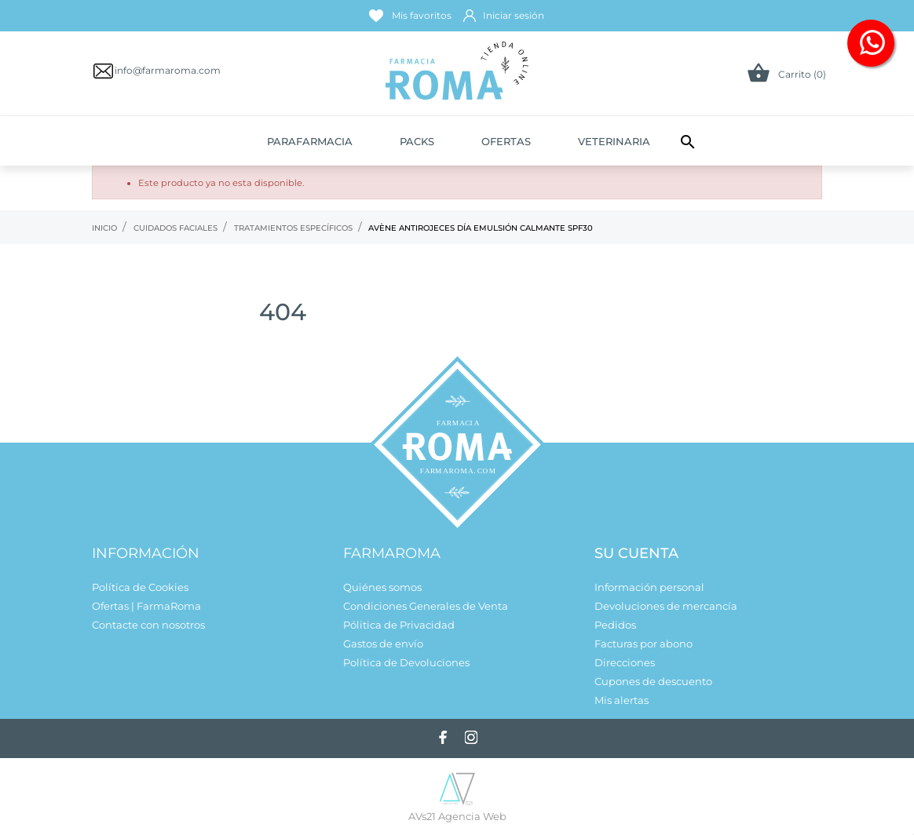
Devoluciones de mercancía (665, 606)
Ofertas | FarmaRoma (146, 606)
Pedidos (615, 624)
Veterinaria (614, 141)
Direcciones (624, 662)
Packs (417, 141)
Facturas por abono (643, 643)
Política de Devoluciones (406, 662)
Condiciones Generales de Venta (425, 606)
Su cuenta (636, 553)
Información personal (649, 587)
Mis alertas (621, 700)
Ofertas (506, 141)
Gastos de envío (383, 643)
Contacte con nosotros (148, 624)
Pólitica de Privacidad (399, 624)
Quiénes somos (382, 587)
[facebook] (443, 737)
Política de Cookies (140, 587)
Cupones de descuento (653, 681)
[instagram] (471, 737)
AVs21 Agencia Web (457, 816)
